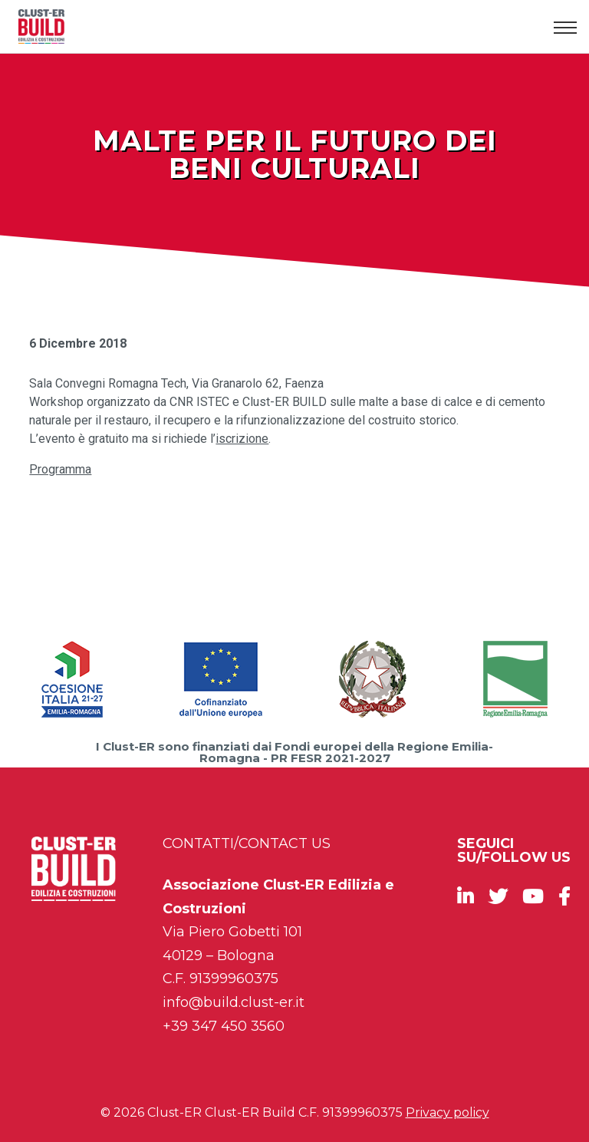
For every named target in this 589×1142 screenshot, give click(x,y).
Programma (60, 469)
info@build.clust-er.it (233, 1002)
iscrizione (242, 438)
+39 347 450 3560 (224, 1026)
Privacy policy (447, 1112)
